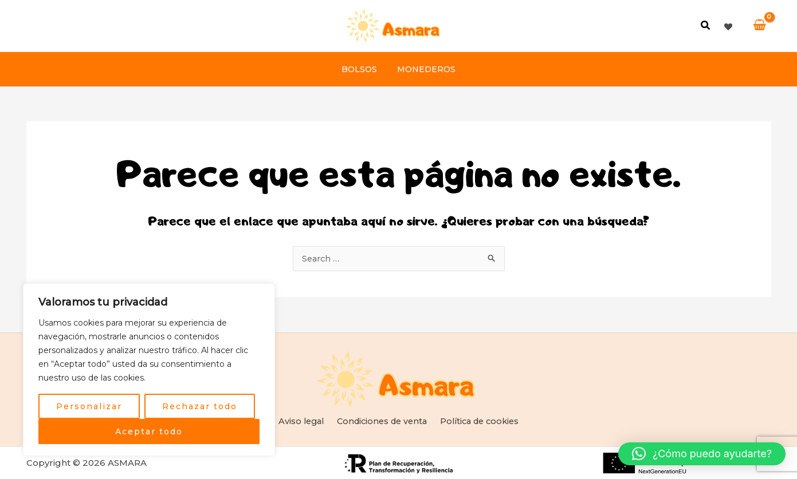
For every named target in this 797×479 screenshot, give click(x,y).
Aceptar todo (149, 431)
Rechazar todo (199, 406)
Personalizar (89, 406)
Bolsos (361, 69)
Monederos (424, 69)
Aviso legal (300, 420)
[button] (706, 27)
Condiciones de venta (381, 420)
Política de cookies (479, 420)
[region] (149, 369)
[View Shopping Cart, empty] (759, 26)
